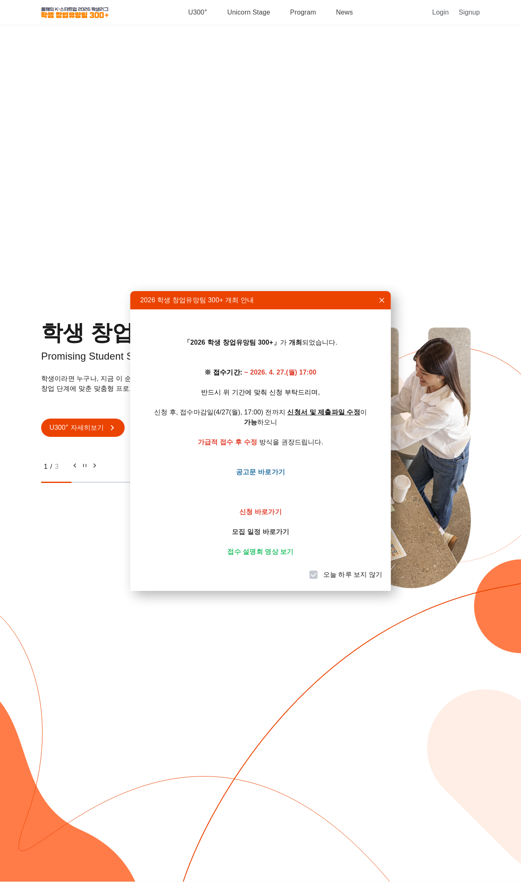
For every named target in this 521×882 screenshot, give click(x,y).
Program (303, 12)
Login (440, 12)
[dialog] (260, 441)
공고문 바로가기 (260, 471)
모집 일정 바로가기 (260, 531)
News (344, 12)
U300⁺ (197, 12)
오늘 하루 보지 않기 (353, 574)
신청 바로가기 (260, 511)
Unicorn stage (248, 12)
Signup (469, 12)
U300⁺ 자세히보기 (82, 428)
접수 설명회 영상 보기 (260, 551)
